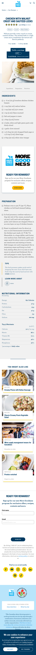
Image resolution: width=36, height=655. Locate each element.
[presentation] (18, 531)
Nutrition (27, 88)
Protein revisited (10, 474)
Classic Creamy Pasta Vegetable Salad (16, 416)
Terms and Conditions (26, 644)
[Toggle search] (34, 3)
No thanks (25, 649)
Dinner (10, 29)
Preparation (18, 88)
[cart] (30, 3)
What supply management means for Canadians (17, 443)
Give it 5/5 (16, 25)
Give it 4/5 (14, 25)
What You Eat (25, 607)
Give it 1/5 (6, 25)
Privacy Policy (11, 644)
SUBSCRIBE (18, 188)
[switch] (18, 54)
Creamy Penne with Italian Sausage (17, 390)
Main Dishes (24, 29)
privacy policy (23, 556)
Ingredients (9, 88)
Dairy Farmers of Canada (18, 4)
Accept (10, 649)
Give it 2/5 (9, 25)
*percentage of (10, 346)
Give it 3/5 (11, 25)
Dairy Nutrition (11, 607)
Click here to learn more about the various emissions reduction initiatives (18, 625)
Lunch (16, 29)
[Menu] (3, 3)
